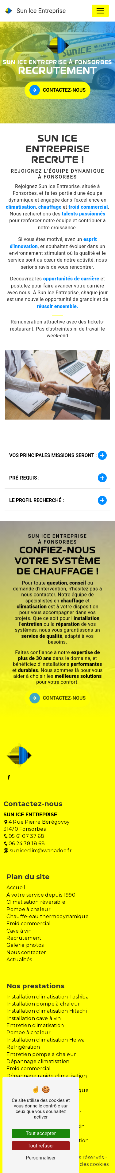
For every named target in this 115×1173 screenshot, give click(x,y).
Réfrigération (23, 1047)
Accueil (15, 887)
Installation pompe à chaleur (43, 1004)
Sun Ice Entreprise (35, 10)
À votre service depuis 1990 (40, 895)
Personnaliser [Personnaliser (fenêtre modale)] (41, 1158)
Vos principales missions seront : (57, 455)
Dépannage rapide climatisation (46, 1076)
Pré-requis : (57, 478)
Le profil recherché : (57, 500)
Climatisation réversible (35, 902)
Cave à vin (19, 931)
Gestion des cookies (83, 1164)
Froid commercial (28, 923)
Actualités (19, 959)
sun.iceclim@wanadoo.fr (37, 851)
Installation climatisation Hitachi (46, 1011)
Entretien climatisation (35, 1025)
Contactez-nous (57, 90)
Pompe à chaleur (28, 909)
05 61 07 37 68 (23, 836)
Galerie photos (25, 945)
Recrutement (24, 938)
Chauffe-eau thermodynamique (47, 916)
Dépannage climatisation (37, 1061)
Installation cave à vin (33, 1018)
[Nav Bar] (100, 11)
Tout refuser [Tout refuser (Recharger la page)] (41, 1146)
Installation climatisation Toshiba (47, 997)
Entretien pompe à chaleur (41, 1054)
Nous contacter (26, 952)
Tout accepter (41, 1133)
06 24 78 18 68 (24, 843)
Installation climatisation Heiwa (45, 1040)
